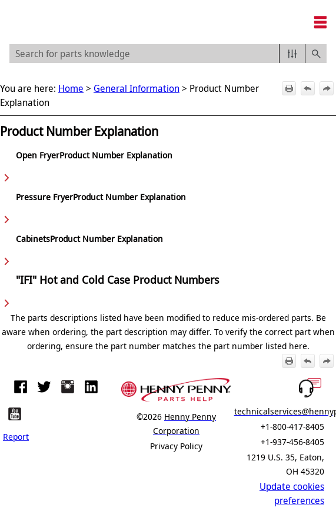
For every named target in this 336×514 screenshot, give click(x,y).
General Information (136, 88)
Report (16, 436)
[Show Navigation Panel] (320, 22)
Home (71, 88)
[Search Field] (168, 53)
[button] (292, 53)
